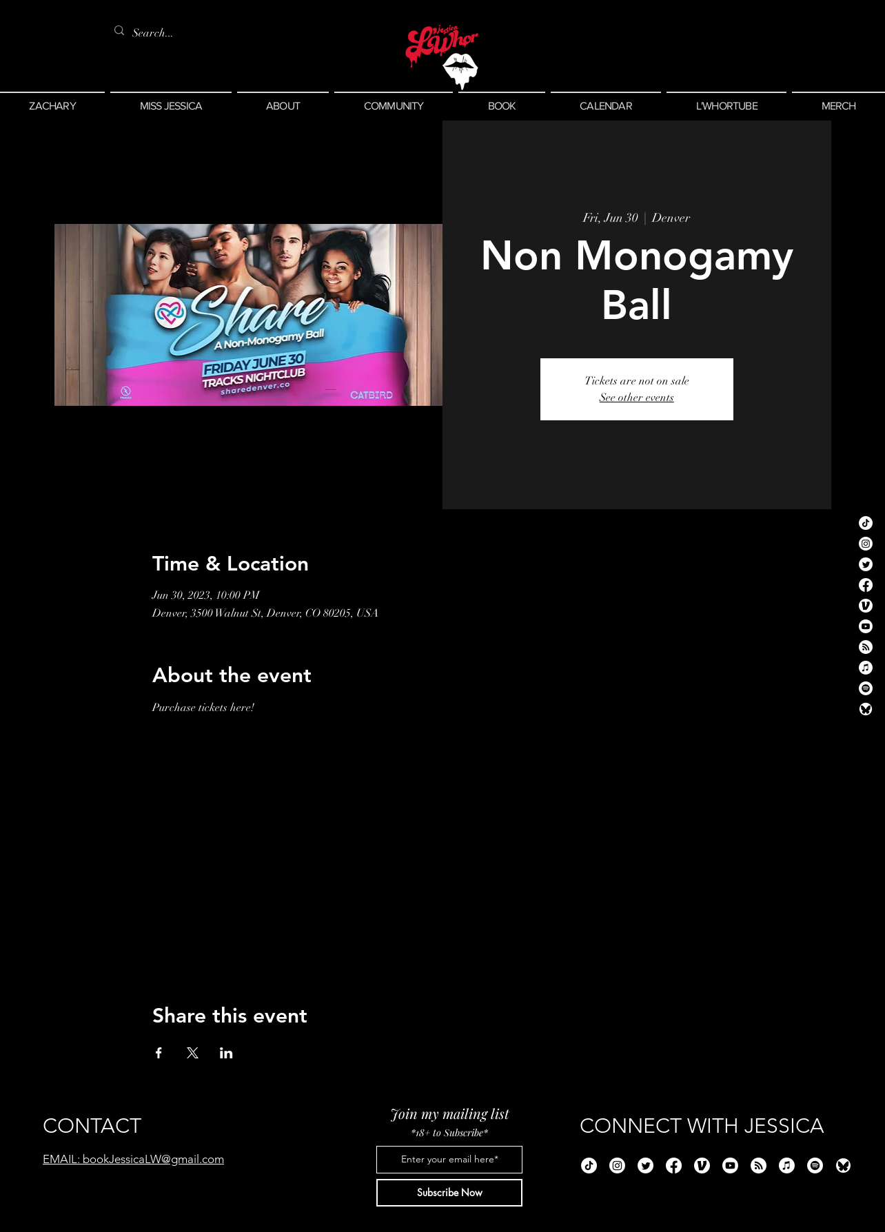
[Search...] (155, 33)
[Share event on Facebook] (158, 1052)
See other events (637, 397)
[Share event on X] (192, 1052)
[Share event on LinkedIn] (226, 1052)
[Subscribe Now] (449, 1193)
